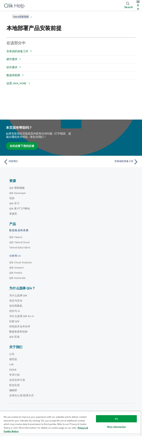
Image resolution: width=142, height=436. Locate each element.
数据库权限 (13, 75)
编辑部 (13, 390)
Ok (116, 418)
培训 (11, 198)
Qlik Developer (17, 193)
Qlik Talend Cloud (19, 242)
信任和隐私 (15, 305)
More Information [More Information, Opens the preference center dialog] (116, 426)
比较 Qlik (14, 321)
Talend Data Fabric (19, 247)
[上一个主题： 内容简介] (36, 161)
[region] (70, 423)
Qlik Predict (15, 272)
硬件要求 (11, 59)
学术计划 (14, 374)
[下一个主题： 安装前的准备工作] (105, 161)
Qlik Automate (17, 278)
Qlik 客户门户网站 (19, 208)
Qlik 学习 (14, 203)
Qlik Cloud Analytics (20, 262)
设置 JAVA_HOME (16, 83)
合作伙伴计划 (17, 380)
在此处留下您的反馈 (22, 146)
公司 (11, 354)
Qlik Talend (15, 237)
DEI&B (12, 369)
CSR (11, 364)
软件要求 (11, 67)
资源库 (13, 213)
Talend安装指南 (21, 16)
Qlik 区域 (14, 336)
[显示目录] (7, 16)
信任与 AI (14, 311)
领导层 (13, 359)
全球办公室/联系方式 (21, 395)
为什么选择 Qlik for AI (21, 316)
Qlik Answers (16, 267)
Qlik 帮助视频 (17, 187)
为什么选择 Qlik (18, 295)
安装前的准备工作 (17, 51)
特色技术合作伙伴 (19, 326)
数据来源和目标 (18, 331)
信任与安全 (15, 300)
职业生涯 (14, 385)
